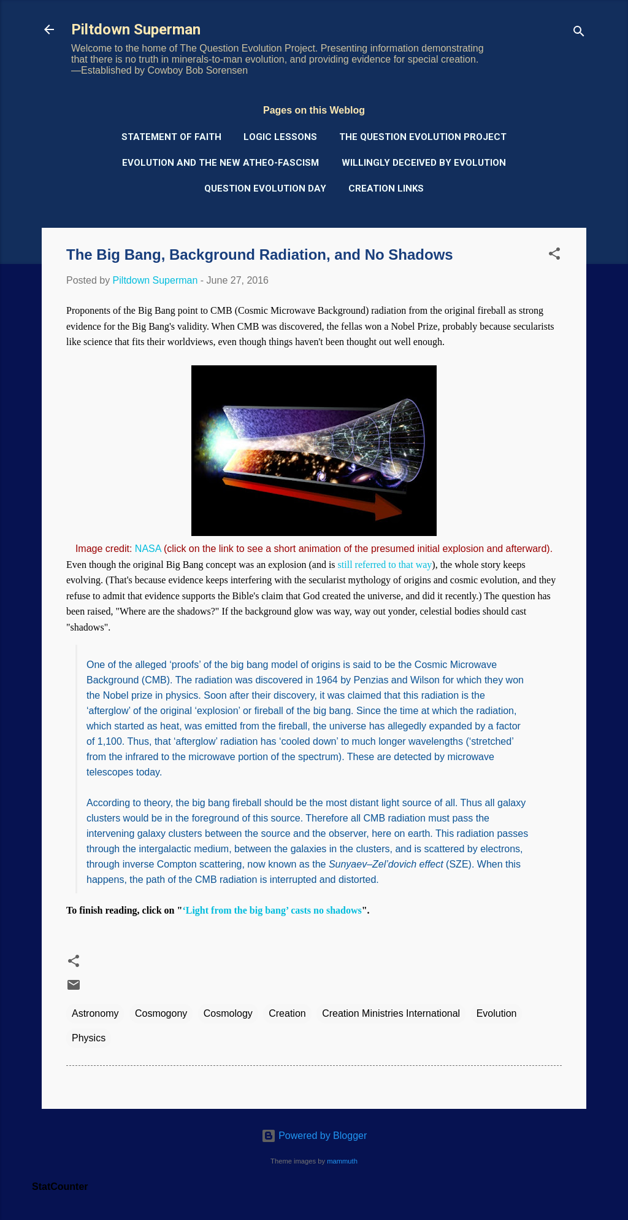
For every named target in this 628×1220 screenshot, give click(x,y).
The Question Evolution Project (423, 136)
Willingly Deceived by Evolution (424, 162)
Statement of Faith (171, 136)
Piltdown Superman (136, 29)
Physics (88, 1038)
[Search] (579, 33)
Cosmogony (161, 1013)
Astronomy (95, 1013)
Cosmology (228, 1013)
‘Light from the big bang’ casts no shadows (271, 910)
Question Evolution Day (265, 188)
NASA (148, 548)
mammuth (342, 1161)
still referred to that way (385, 564)
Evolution (497, 1013)
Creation (287, 1013)
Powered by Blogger (314, 1135)
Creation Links (386, 188)
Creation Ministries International (391, 1013)
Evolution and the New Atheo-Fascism (220, 162)
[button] (554, 255)
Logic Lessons (280, 136)
